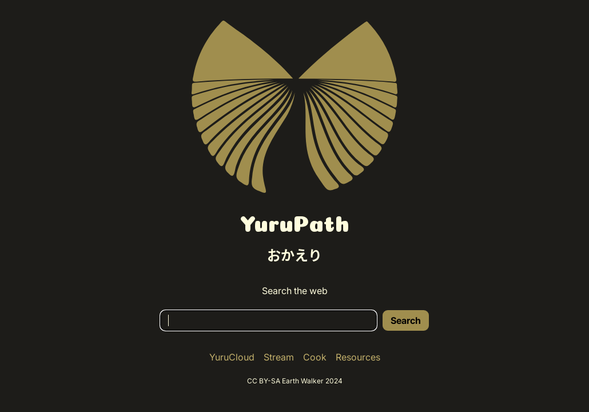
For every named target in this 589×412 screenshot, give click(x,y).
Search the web (295, 290)
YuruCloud (231, 357)
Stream (279, 357)
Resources (358, 357)
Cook (315, 357)
